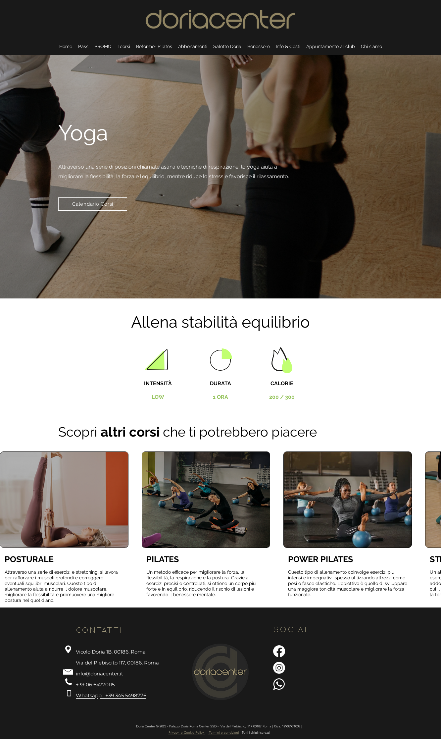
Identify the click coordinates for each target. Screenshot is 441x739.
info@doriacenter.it (99, 673)
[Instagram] (279, 668)
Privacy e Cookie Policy (187, 732)
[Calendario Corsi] (92, 204)
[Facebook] (279, 651)
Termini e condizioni (223, 732)
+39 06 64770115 (95, 684)
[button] (258, 43)
